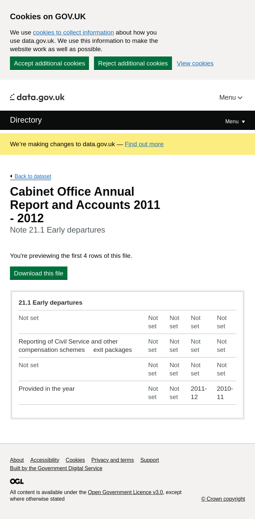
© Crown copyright (223, 499)
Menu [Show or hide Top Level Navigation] (232, 121)
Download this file (38, 273)
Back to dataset (33, 176)
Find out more (144, 144)
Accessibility (44, 460)
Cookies (75, 460)
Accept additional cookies (49, 63)
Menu (228, 97)
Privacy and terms (112, 460)
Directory (26, 119)
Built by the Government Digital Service (56, 468)
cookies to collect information (73, 32)
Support (149, 460)
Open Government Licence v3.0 (125, 492)
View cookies (195, 63)
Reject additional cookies (133, 63)
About (17, 460)
